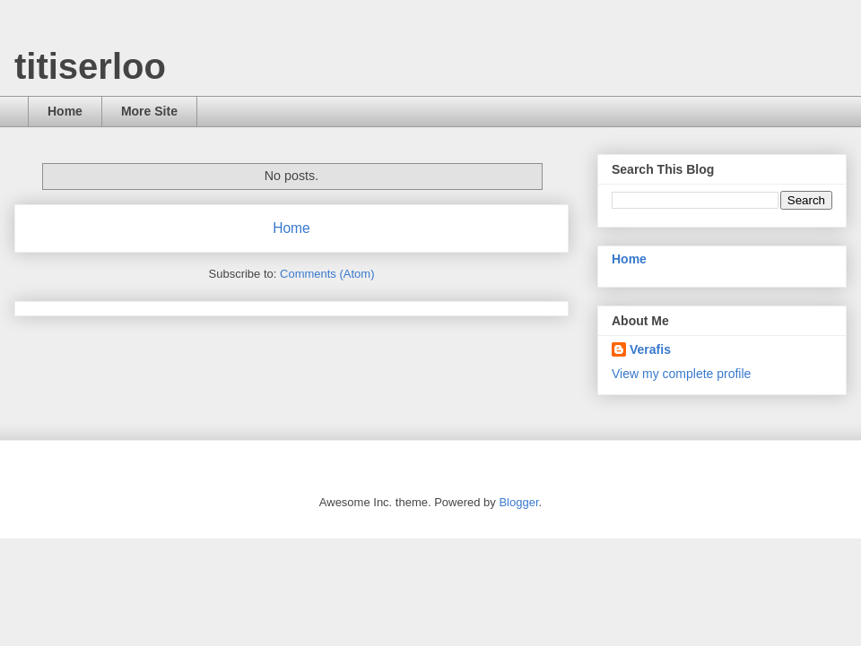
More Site (149, 111)
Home (65, 111)
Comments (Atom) (327, 273)
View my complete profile (681, 373)
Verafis (650, 349)
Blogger (518, 502)
